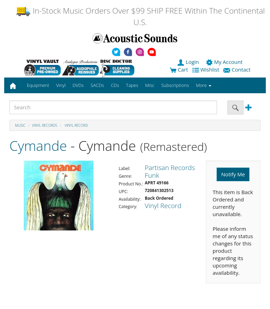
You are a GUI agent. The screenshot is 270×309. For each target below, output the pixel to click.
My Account (225, 61)
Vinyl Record (76, 125)
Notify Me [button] (233, 174)
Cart (179, 69)
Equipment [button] (38, 85)
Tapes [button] (132, 85)
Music (20, 125)
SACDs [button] (97, 85)
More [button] (203, 85)
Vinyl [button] (61, 85)
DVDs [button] (78, 85)
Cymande (38, 145)
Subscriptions (175, 85)
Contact (237, 69)
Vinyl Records (44, 125)
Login (188, 61)
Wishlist (206, 69)
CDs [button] (115, 85)
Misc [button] (149, 85)
